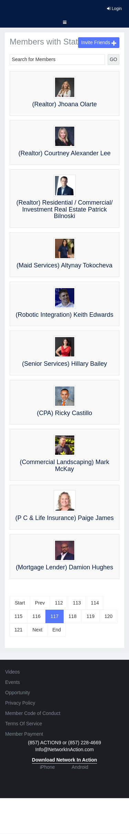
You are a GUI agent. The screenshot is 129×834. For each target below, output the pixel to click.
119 (90, 616)
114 (95, 603)
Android (80, 767)
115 (18, 616)
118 (72, 616)
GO (113, 59)
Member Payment (24, 734)
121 (18, 629)
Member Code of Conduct (32, 713)
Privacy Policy (20, 703)
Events (12, 682)
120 (108, 616)
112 (59, 603)
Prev (40, 603)
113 (77, 603)
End (56, 629)
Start (20, 603)
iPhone (47, 767)
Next (37, 629)
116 (36, 616)
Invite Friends (98, 42)
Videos (12, 672)
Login (114, 8)
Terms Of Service (23, 723)
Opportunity (17, 692)
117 (54, 616)
